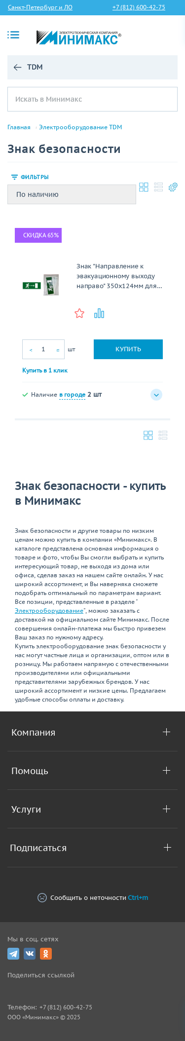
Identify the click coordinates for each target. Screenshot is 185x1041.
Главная (19, 127)
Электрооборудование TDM (80, 127)
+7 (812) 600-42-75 (138, 7)
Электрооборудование (49, 610)
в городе (72, 394)
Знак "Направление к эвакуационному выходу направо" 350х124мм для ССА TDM (116, 276)
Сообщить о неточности (92, 897)
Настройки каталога (173, 187)
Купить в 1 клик (45, 370)
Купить (128, 349)
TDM (34, 67)
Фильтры (34, 177)
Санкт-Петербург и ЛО (40, 7)
